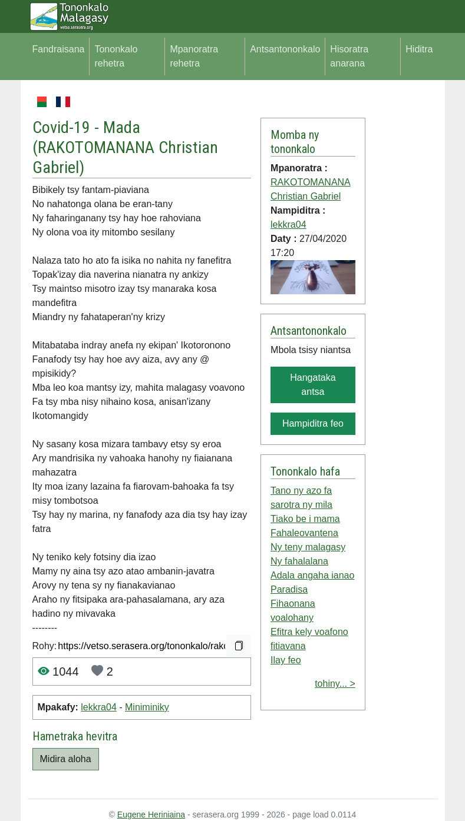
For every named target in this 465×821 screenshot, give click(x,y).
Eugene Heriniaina (151, 814)
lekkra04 (98, 707)
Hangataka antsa (312, 385)
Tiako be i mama (305, 519)
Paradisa (289, 589)
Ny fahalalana (299, 561)
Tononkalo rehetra (115, 56)
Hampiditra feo (313, 423)
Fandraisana (58, 49)
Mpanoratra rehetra (194, 56)
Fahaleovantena (304, 533)
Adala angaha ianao (312, 575)
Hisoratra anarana (349, 56)
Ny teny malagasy (308, 547)
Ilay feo (286, 660)
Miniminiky (147, 707)
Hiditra (419, 49)
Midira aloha (65, 759)
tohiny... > (335, 684)
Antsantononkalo (285, 49)
